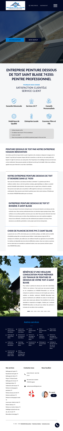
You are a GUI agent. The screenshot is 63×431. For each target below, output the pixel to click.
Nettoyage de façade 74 (11, 371)
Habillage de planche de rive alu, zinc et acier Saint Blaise (53, 345)
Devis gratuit (33, 40)
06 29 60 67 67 (44, 5)
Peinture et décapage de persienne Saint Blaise (53, 337)
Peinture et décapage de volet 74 (13, 399)
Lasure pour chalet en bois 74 (13, 402)
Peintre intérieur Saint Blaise (32, 330)
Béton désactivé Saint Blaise (42, 330)
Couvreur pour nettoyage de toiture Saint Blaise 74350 (11, 353)
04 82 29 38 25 (34, 5)
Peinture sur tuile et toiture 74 (13, 407)
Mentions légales (36, 423)
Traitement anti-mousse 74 (12, 385)
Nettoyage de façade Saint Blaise (11, 336)
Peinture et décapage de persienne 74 (11, 389)
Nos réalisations (15, 40)
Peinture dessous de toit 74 (12, 392)
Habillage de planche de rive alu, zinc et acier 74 (12, 411)
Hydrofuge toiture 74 (11, 383)
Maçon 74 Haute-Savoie (11, 378)
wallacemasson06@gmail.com (34, 386)
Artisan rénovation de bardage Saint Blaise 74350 (21, 353)
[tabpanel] (38, 290)
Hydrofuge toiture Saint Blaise (21, 343)
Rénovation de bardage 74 (12, 414)
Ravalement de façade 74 (12, 373)
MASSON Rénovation (26, 423)
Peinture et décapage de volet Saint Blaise (32, 337)
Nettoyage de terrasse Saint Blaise (42, 343)
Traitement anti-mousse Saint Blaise (11, 343)
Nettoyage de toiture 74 (11, 376)
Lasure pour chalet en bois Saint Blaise (21, 330)
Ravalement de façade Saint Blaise (32, 343)
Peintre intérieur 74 (10, 404)
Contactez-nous (46, 423)
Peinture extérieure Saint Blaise (42, 336)
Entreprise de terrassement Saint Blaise (21, 336)
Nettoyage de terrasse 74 (12, 381)
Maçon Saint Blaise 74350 (53, 329)
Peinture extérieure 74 (11, 395)
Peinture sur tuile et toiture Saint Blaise (11, 330)
